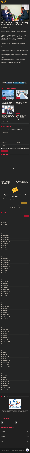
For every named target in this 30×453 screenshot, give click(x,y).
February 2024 (6, 281)
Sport (2, 438)
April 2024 (5, 277)
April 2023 (5, 302)
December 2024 (6, 260)
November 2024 (6, 262)
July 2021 (4, 346)
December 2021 (6, 335)
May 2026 (5, 224)
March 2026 (5, 229)
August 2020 (5, 369)
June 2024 (5, 272)
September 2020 (6, 366)
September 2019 (6, 387)
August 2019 (5, 389)
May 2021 (5, 350)
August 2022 (5, 318)
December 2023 (6, 285)
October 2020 (6, 364)
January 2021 (5, 358)
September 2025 (6, 241)
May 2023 (5, 300)
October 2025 (6, 239)
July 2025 (5, 245)
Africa (2, 441)
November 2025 (6, 237)
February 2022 (6, 331)
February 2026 (6, 231)
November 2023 (6, 287)
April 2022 (5, 327)
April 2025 (5, 252)
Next (7, 121)
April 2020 (5, 377)
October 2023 (6, 289)
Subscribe (24, 202)
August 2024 (5, 268)
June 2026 (5, 222)
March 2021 (5, 354)
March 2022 (5, 329)
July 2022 (5, 321)
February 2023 (6, 306)
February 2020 (6, 381)
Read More (15, 414)
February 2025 (6, 256)
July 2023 (5, 295)
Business (4, 113)
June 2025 (5, 247)
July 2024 (5, 270)
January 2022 (6, 333)
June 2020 (5, 373)
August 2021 (5, 343)
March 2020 (5, 379)
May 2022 (5, 325)
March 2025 (5, 254)
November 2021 (6, 337)
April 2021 (5, 352)
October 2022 (6, 314)
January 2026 (6, 233)
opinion (2, 443)
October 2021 (5, 339)
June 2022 (5, 323)
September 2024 (6, 266)
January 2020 (6, 383)
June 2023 (5, 298)
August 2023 (5, 293)
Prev (4, 121)
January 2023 (6, 308)
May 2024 (5, 275)
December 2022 (6, 310)
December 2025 (6, 235)
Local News (3, 431)
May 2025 (5, 249)
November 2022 (6, 312)
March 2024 (5, 279)
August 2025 (5, 243)
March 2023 (5, 304)
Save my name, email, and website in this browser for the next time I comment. (15, 148)
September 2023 (6, 291)
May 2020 (5, 375)
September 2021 (6, 341)
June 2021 (5, 348)
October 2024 (6, 264)
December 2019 (6, 385)
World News (3, 436)
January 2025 (6, 258)
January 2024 (6, 283)
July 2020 (5, 371)
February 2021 (6, 356)
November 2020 (6, 362)
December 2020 (6, 360)
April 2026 (5, 226)
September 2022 (6, 316)
